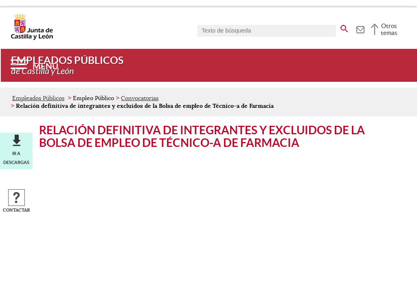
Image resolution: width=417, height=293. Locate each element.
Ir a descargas (16, 158)
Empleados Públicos (38, 98)
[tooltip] (360, 28)
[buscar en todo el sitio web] (344, 27)
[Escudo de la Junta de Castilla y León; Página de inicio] (32, 38)
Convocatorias (139, 98)
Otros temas (389, 29)
